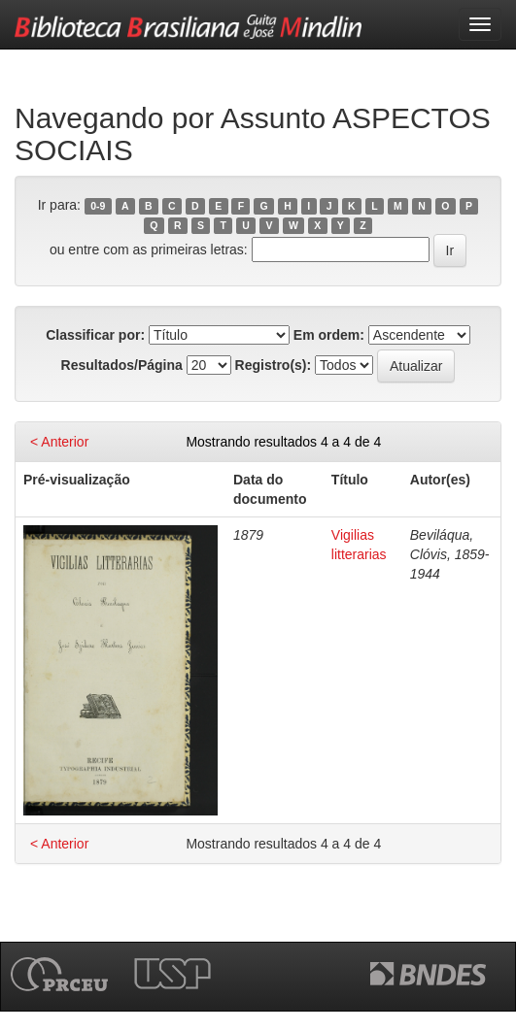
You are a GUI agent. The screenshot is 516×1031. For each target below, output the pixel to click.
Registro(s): (273, 365)
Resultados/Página (122, 365)
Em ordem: (328, 335)
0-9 (97, 206)
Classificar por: (95, 335)
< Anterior (59, 441)
